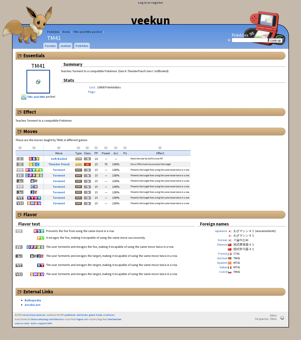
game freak (95, 314)
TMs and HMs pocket (87, 32)
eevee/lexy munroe (33, 314)
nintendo (82, 314)
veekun (150, 20)
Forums (50, 46)
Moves (30, 131)
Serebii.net (33, 305)
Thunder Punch (59, 164)
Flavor (30, 214)
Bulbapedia (33, 300)
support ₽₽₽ (45, 323)
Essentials (34, 55)
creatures (109, 314)
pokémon (70, 314)
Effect (29, 112)
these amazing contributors (47, 319)
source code (22, 323)
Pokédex (53, 32)
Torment (59, 170)
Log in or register (150, 3)
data (33, 323)
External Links (38, 292)
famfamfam (114, 319)
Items (66, 32)
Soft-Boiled (59, 159)
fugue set (82, 319)
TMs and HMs (33, 97)
